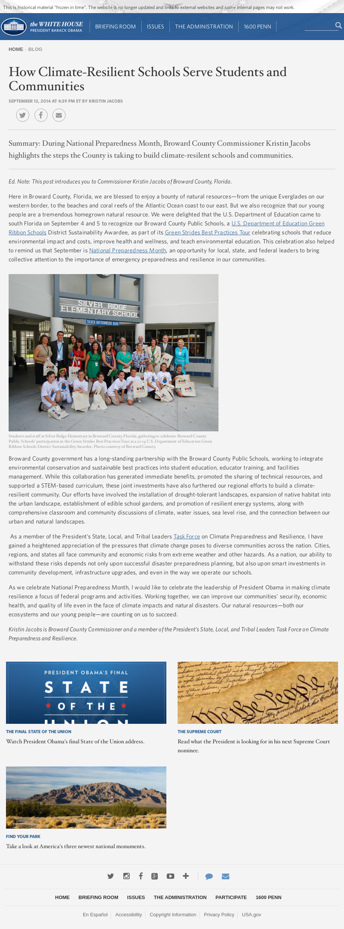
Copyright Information (173, 914)
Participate (231, 897)
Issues (155, 26)
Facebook (42, 110)
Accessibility (128, 914)
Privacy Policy (219, 914)
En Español (95, 914)
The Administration (204, 26)
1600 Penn (257, 26)
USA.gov (251, 914)
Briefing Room (115, 26)
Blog (35, 49)
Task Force (186, 536)
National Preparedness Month (127, 250)
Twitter (24, 110)
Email (60, 110)
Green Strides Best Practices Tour (207, 232)
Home (16, 49)
